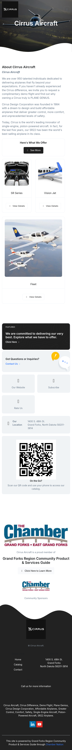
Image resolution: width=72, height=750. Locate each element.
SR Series (16, 193)
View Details (17, 206)
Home (18, 659)
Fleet (33, 284)
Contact (18, 669)
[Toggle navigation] (67, 9)
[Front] (11, 9)
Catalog (18, 664)
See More (33, 150)
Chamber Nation (54, 744)
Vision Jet (50, 193)
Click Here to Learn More (36, 570)
